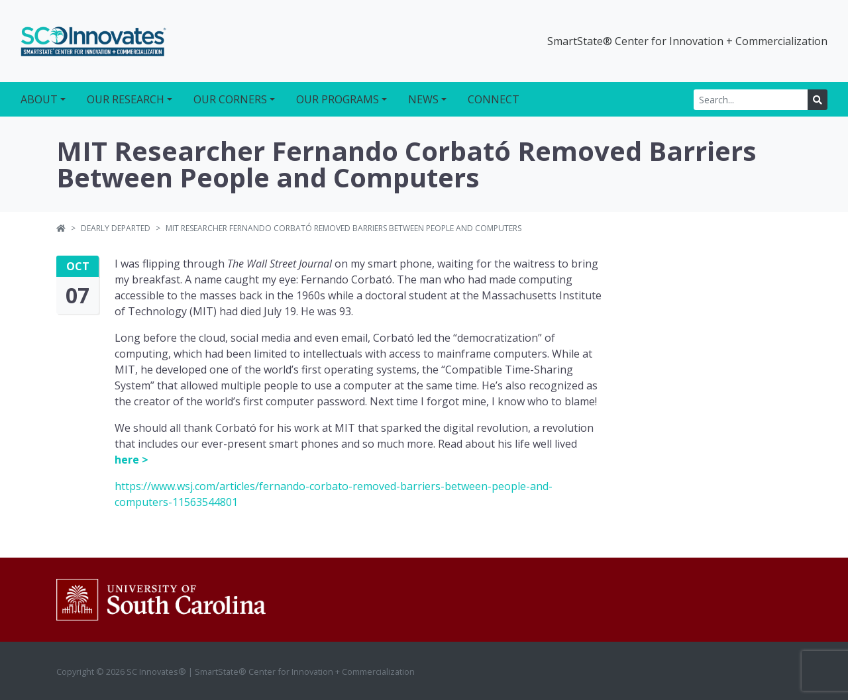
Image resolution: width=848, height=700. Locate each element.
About (39, 99)
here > (131, 459)
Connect (493, 99)
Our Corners (230, 99)
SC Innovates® (93, 41)
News (423, 99)
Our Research (125, 99)
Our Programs (337, 99)
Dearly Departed (115, 228)
